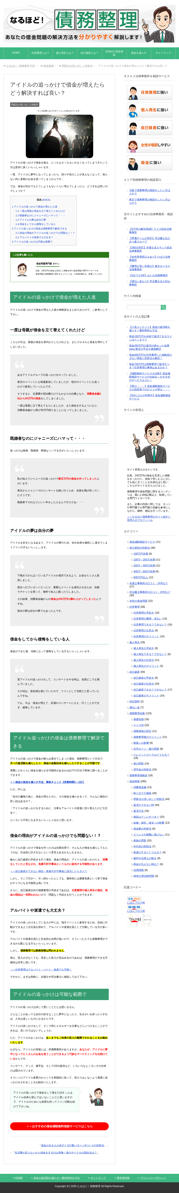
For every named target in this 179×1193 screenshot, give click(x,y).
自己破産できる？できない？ (150, 689)
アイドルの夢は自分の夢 (31, 219)
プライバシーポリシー (153, 1178)
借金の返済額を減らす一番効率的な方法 (57, 1178)
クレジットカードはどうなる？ (151, 754)
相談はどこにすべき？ (146, 816)
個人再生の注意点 (143, 660)
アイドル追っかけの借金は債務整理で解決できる (39, 228)
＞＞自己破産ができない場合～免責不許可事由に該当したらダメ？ (48, 871)
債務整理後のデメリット (147, 737)
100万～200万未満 (144, 559)
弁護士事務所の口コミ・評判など (148, 583)
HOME (16, 52)
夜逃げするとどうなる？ (147, 852)
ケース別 (138, 725)
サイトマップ (163, 53)
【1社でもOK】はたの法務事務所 (148, 275)
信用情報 (138, 870)
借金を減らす (138, 53)
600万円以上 (140, 577)
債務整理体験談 (138, 775)
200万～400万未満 (144, 565)
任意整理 (134, 606)
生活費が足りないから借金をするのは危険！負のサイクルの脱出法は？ (56, 1152)
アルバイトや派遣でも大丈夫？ (34, 237)
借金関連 (134, 781)
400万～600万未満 (144, 571)
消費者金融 (139, 787)
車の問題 (138, 763)
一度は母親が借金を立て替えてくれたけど (40, 211)
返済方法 (138, 811)
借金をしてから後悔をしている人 (36, 224)
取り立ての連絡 (142, 793)
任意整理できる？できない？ (150, 624)
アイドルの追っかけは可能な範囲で (32, 241)
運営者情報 (123, 1178)
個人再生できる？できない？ (150, 654)
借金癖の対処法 (142, 828)
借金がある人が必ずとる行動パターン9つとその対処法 (72, 1145)
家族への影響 (141, 743)
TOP (20, 65)
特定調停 (134, 701)
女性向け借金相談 (114, 53)
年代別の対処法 (142, 846)
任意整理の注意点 (143, 630)
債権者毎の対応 (142, 731)
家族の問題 (139, 840)
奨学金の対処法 (142, 769)
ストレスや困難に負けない (148, 834)
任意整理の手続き (143, 612)
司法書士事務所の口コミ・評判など (149, 592)
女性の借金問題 (138, 601)
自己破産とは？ (89, 53)
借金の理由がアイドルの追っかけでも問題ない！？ (45, 232)
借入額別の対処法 (139, 547)
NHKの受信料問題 (143, 876)
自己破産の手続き (143, 677)
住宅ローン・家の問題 (146, 749)
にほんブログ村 (136, 902)
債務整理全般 (137, 713)
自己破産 (134, 672)
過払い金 (134, 707)
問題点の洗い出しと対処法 (24, 104)
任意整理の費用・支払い (147, 618)
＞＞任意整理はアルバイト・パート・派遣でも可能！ (41, 969)
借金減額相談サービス (142, 542)
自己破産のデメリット (146, 695)
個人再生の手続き (143, 648)
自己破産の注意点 (143, 683)
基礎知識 (138, 719)
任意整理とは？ (40, 53)
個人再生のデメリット (146, 666)
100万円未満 (140, 553)
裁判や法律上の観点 (145, 858)
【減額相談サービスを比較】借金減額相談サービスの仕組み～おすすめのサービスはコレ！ (149, 377)
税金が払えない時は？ (146, 864)
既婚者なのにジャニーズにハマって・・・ (40, 215)
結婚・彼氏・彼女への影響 (148, 822)
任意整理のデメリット (146, 636)
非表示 (46, 200)
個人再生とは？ (65, 53)
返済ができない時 (143, 805)
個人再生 (134, 642)
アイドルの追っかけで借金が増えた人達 (34, 206)
